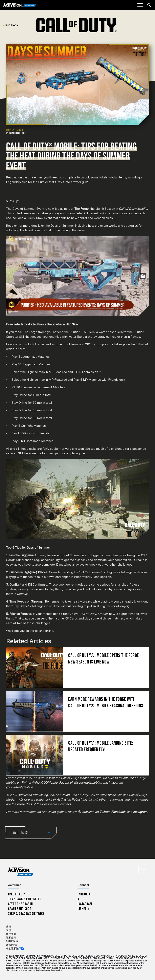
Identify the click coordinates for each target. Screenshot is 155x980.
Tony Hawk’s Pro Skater (24, 899)
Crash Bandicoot (19, 909)
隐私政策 (11, 937)
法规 (8, 926)
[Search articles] (149, 5)
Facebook (84, 894)
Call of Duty (17, 894)
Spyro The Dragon (20, 904)
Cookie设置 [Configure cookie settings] (11, 944)
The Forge (81, 209)
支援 (8, 930)
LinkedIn (83, 909)
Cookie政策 (12, 941)
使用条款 (11, 934)
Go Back (10, 25)
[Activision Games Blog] (19, 5)
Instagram (85, 904)
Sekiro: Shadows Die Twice (26, 914)
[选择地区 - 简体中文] (144, 870)
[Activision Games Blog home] (20, 872)
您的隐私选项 (13, 948)
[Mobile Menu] (140, 5)
